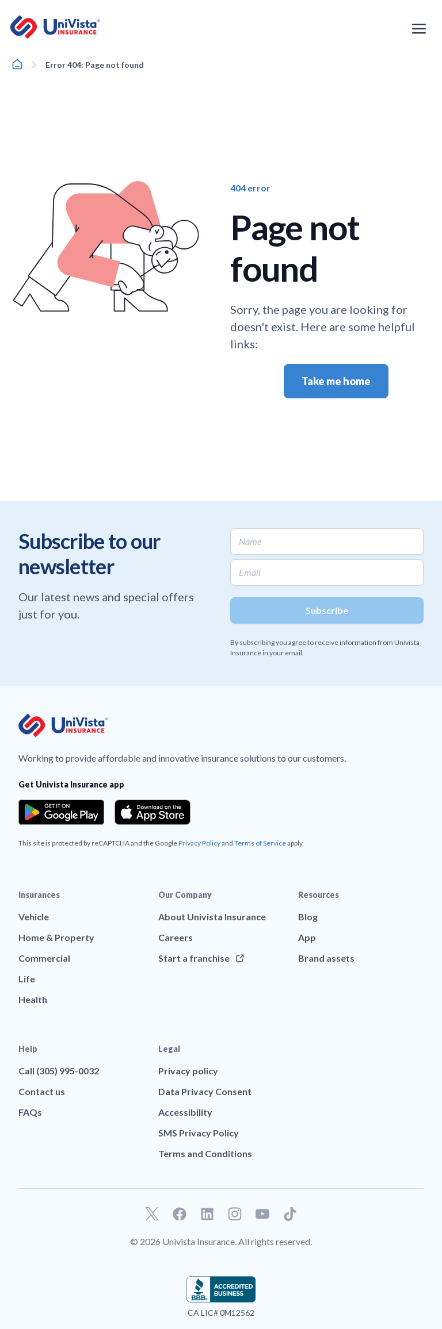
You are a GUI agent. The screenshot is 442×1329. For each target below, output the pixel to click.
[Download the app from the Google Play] (61, 812)
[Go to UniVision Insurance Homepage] (55, 27)
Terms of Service (260, 843)
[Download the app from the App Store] (152, 812)
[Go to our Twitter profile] (152, 1214)
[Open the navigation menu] (419, 29)
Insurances (39, 895)
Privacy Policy (199, 843)
